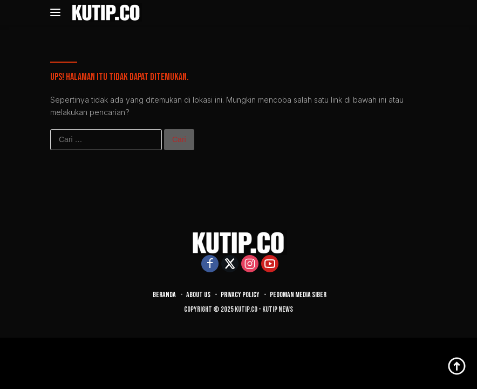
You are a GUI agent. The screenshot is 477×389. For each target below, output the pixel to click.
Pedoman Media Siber (298, 294)
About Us (198, 294)
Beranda (164, 294)
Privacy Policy (240, 294)
